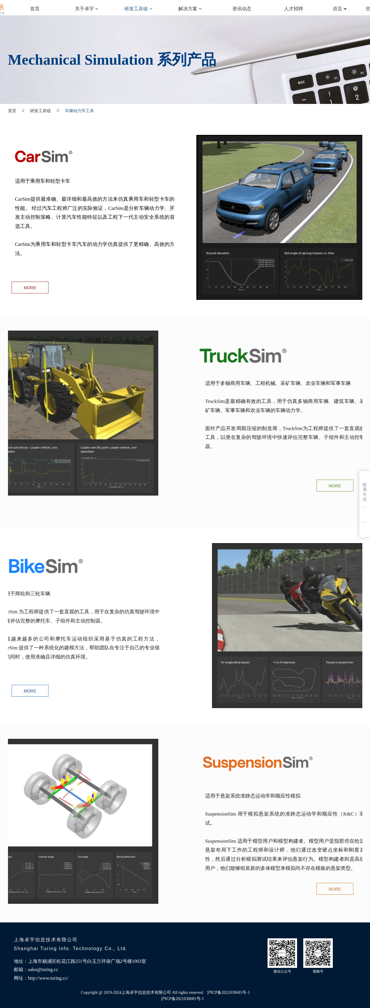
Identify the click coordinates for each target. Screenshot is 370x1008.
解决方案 (189, 8)
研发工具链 (138, 8)
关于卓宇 (86, 8)
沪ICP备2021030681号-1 (182, 998)
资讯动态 (241, 8)
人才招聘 (293, 8)
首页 (35, 8)
